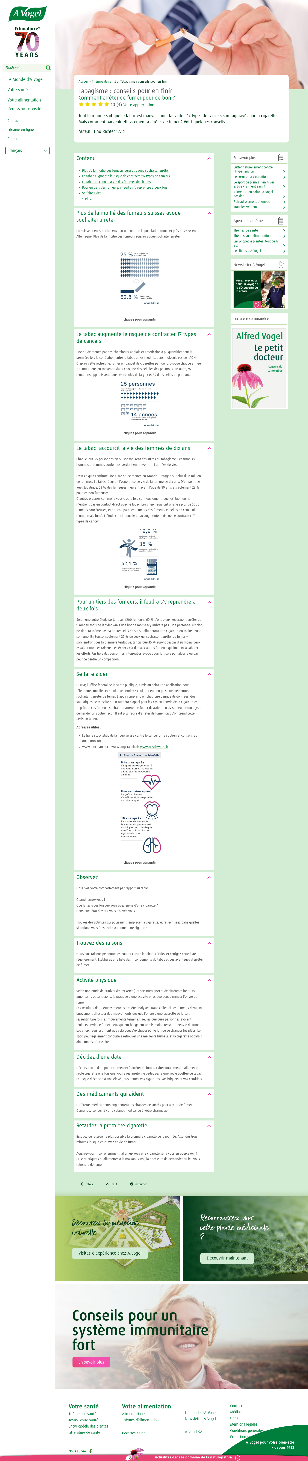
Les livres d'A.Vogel (247, 251)
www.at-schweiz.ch (154, 747)
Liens (234, 1419)
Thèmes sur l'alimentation (252, 236)
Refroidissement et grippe (252, 201)
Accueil (84, 81)
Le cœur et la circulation (251, 177)
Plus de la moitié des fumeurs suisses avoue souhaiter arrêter (125, 170)
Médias (236, 1413)
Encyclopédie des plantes (88, 1427)
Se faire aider (91, 193)
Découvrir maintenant (227, 1259)
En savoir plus (91, 1362)
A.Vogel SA (193, 1433)
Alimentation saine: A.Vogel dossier (253, 194)
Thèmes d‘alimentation (140, 1421)
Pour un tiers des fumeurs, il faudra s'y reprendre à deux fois (124, 187)
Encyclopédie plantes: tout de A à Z (256, 243)
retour (87, 1184)
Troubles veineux (246, 207)
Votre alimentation (24, 100)
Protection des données (249, 1437)
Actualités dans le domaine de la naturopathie (192, 1457)
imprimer (142, 1184)
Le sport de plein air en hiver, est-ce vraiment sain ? (254, 184)
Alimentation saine (137, 1415)
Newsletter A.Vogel (200, 1420)
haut (113, 1184)
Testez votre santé (83, 1421)
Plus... (88, 199)
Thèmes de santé (104, 81)
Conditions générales (247, 1431)
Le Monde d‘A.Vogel (26, 79)
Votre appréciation (141, 105)
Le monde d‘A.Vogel (200, 1413)
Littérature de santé (84, 1433)
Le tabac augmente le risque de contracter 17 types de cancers (126, 176)
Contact (236, 1406)
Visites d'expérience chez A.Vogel (110, 1254)
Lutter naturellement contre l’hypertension (253, 169)
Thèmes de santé (82, 1415)
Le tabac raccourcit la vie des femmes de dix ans (116, 182)
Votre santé (18, 90)
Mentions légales (243, 1425)
